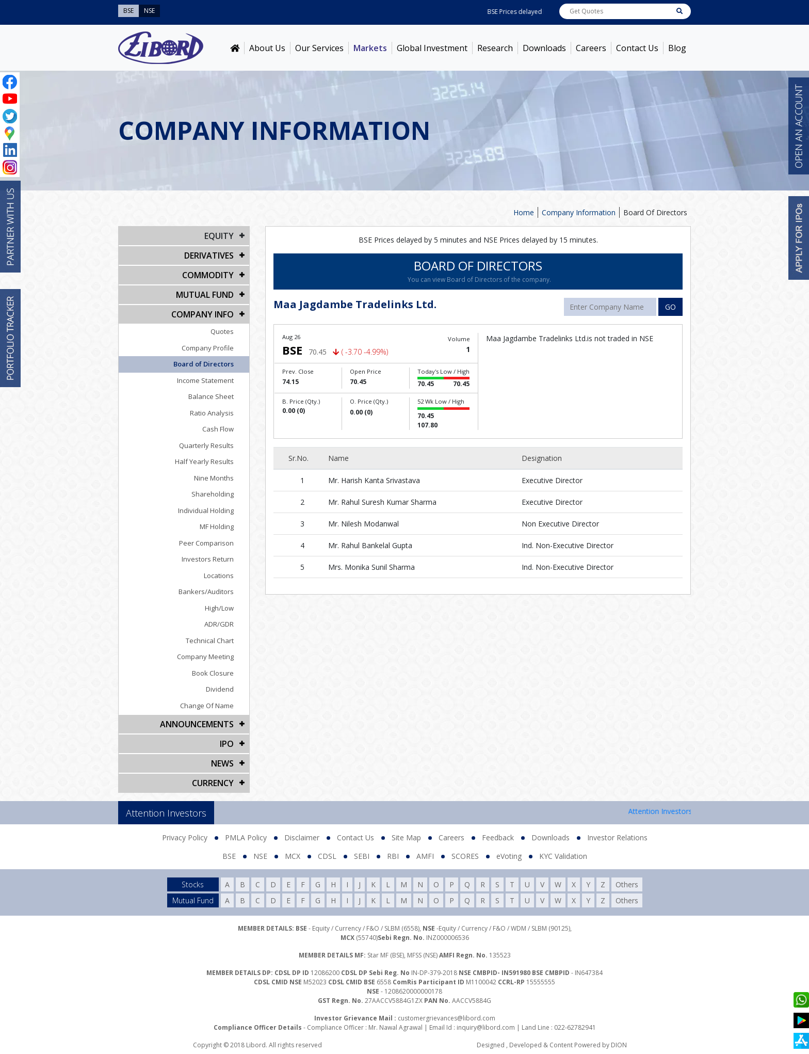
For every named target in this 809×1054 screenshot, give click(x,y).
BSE (229, 856)
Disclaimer (301, 837)
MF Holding (217, 526)
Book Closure (213, 673)
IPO (227, 743)
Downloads (544, 48)
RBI (393, 856)
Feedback (498, 837)
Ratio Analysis (212, 413)
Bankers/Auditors (206, 591)
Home (523, 212)
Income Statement (205, 380)
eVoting (509, 856)
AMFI (425, 856)
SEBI (361, 856)
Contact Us (637, 48)
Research (495, 48)
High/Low (219, 608)
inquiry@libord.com (486, 1027)
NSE (260, 856)
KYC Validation (563, 856)
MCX (292, 856)
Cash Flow (218, 429)
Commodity (208, 275)
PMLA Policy (246, 837)
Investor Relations (617, 837)
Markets (370, 48)
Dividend (220, 689)
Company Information (579, 212)
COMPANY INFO (202, 314)
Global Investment (432, 48)
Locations (219, 575)
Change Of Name (207, 705)
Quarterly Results (206, 445)
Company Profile (208, 348)
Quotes (222, 331)
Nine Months (214, 478)
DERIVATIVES (209, 255)
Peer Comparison (206, 543)
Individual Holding (206, 510)
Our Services (319, 48)
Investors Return (208, 559)
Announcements (197, 724)
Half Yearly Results (204, 461)
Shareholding (212, 494)
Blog (677, 48)
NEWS (222, 763)
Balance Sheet (211, 396)
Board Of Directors (655, 212)
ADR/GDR (219, 624)
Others (627, 884)
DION (619, 1045)
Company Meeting (205, 656)
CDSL (327, 856)
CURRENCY (213, 783)
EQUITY (219, 236)
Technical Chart (210, 640)
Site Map (406, 837)
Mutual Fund (205, 294)
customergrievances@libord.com (446, 1018)
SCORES (465, 856)
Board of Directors (203, 364)
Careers (591, 48)
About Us (267, 48)
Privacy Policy (184, 837)
